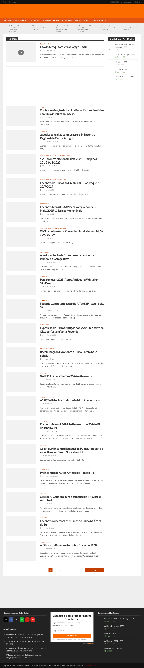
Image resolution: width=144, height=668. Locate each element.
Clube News (44, 107)
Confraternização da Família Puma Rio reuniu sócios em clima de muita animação (72, 112)
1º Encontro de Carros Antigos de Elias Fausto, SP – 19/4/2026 (108, 27)
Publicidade (136, 2)
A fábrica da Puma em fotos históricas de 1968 (68, 545)
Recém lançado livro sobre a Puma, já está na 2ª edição (68, 353)
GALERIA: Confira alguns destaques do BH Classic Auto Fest (70, 498)
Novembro (66, 156)
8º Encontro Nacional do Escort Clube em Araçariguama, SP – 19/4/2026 (85, 28)
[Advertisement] (55, 84)
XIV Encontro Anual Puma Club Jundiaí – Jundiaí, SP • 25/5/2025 (71, 233)
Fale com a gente (126, 2)
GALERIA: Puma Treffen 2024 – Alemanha (66, 376)
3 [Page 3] (59, 570)
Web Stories (44, 252)
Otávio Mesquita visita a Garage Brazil (63, 47)
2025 (41, 156)
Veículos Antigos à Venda (15, 20)
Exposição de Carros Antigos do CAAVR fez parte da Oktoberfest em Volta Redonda (72, 329)
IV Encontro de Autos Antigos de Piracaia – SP (68, 472)
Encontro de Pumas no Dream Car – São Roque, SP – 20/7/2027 (71, 184)
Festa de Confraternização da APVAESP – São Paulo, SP (72, 305)
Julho (64, 180)
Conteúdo (33, 20)
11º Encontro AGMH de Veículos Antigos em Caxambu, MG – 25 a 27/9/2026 (16, 28)
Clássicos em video (47, 44)
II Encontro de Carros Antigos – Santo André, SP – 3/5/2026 (39, 27)
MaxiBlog (43, 518)
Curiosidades (45, 542)
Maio (64, 228)
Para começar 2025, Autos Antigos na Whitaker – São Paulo (70, 281)
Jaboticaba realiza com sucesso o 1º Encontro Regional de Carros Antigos (67, 136)
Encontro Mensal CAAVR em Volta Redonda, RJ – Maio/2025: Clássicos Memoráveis (70, 208)
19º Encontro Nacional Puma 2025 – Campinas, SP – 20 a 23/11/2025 (71, 160)
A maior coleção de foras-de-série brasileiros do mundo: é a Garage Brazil (69, 257)
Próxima (94, 570)
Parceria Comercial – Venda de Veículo (91, 20)
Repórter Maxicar (47, 349)
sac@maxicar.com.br (90, 665)
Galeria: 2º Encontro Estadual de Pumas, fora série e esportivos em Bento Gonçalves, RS (71, 450)
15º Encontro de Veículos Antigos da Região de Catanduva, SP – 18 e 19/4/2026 (62, 28)
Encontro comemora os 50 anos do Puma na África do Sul (70, 522)
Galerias (43, 373)
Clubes (68, 20)
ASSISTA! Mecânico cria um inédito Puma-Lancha (70, 400)
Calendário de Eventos (51, 20)
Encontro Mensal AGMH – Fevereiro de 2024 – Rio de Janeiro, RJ (70, 426)
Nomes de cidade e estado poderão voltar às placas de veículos (131, 27)
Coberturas (44, 131)
